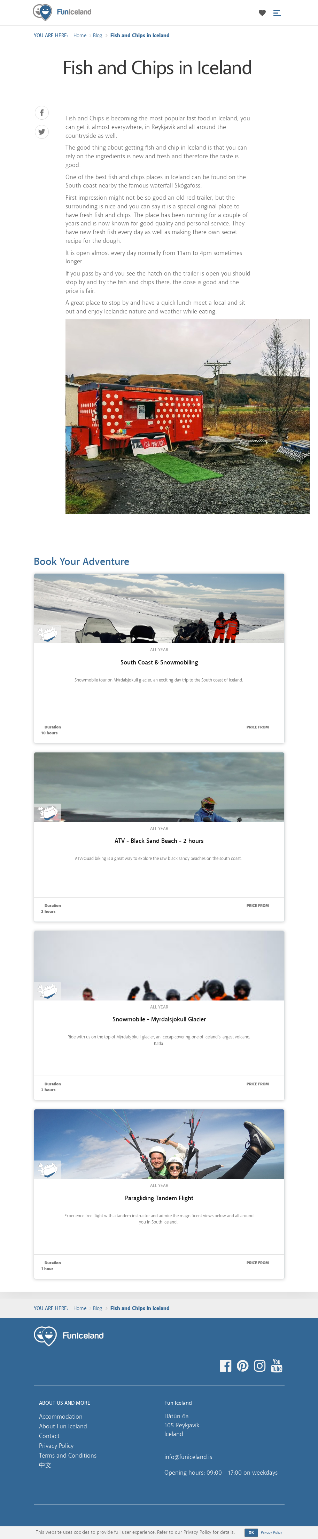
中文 (45, 1465)
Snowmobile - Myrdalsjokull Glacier (159, 1019)
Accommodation (61, 1416)
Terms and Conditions (67, 1455)
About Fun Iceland (63, 1426)
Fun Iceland (62, 12)
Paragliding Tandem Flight (159, 1198)
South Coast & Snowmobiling (159, 663)
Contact (49, 1436)
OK (251, 1532)
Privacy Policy (56, 1446)
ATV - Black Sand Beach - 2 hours (159, 841)
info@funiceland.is (188, 1457)
